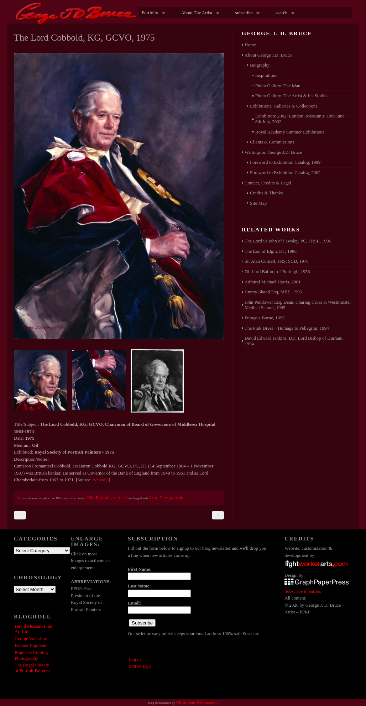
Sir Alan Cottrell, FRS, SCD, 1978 (277, 261)
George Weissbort (31, 638)
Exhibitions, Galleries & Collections (283, 106)
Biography (260, 65)
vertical (120, 497)
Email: (134, 603)
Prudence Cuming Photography (31, 655)
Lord (154, 497)
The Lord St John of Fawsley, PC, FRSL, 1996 (288, 241)
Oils (90, 497)
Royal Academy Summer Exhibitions (289, 132)
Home (250, 44)
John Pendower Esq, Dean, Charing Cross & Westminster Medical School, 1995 (298, 304)
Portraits (103, 497)
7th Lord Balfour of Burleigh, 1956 (277, 271)
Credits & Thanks (266, 192)
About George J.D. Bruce (268, 55)
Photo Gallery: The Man (277, 85)
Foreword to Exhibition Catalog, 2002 (285, 172)
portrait (176, 497)
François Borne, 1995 (264, 317)
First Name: (140, 569)
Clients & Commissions (272, 142)
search (283, 13)
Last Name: (139, 586)
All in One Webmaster (196, 702)
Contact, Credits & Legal (268, 182)
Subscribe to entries (302, 591)
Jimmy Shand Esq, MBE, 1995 (273, 291)
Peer (164, 497)
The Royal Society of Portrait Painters (32, 667)
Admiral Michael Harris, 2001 (272, 281)
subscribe (246, 13)
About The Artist (198, 13)
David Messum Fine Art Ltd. (33, 628)
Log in (135, 659)
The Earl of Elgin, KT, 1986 (271, 251)
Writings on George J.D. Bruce (273, 152)
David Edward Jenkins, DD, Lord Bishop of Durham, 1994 (294, 340)
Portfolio (151, 13)
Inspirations (266, 75)
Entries (140, 666)
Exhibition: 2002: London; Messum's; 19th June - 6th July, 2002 (301, 118)
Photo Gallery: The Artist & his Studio (291, 95)
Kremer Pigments (31, 645)
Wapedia (101, 479)
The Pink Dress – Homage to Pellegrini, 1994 (287, 328)
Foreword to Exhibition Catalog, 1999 (285, 162)
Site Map (258, 203)
